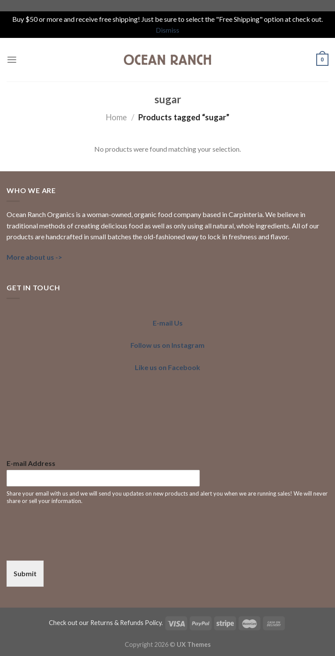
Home (116, 117)
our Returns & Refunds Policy (120, 622)
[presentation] (73, 546)
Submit (25, 573)
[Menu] (12, 59)
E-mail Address (31, 463)
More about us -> (34, 257)
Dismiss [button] (167, 30)
